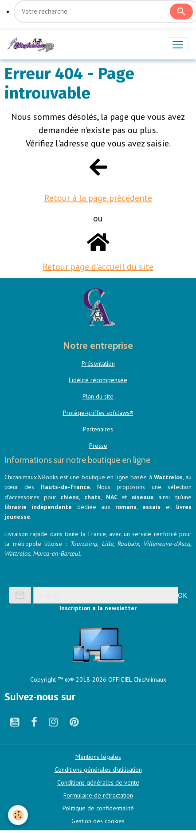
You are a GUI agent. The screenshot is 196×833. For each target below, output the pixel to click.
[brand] (32, 44)
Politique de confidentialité (98, 808)
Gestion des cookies (98, 821)
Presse (98, 446)
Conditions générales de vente (98, 782)
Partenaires (98, 429)
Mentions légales (98, 757)
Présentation (98, 363)
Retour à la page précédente (98, 198)
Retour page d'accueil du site (98, 266)
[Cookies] (18, 815)
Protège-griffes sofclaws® (98, 413)
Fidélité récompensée (98, 380)
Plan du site (98, 396)
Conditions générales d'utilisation (98, 770)
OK (182, 595)
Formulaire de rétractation (98, 795)
